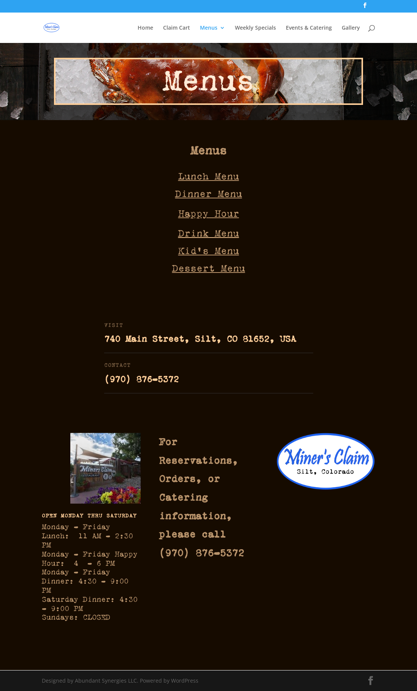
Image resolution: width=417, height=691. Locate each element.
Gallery (351, 28)
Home (145, 28)
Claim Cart (176, 28)
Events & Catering (309, 28)
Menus (208, 28)
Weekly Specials (255, 28)
